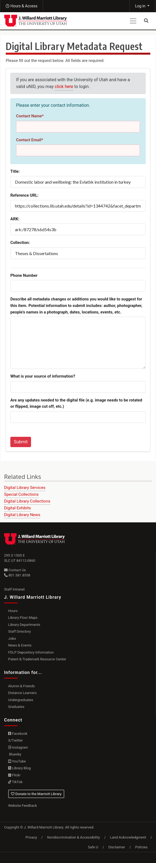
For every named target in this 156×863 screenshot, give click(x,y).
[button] (21, 6)
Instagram (18, 747)
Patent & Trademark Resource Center (37, 659)
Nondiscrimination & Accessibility (73, 837)
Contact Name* (30, 116)
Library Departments (24, 625)
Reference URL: (24, 195)
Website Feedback (22, 806)
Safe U (93, 847)
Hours (13, 611)
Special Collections (21, 494)
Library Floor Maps (23, 618)
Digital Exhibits (17, 508)
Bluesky (14, 754)
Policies (141, 847)
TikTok (15, 782)
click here (64, 86)
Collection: (20, 242)
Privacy (31, 837)
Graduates (16, 707)
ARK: (14, 218)
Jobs (12, 638)
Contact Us (15, 570)
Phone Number (24, 275)
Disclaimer (116, 847)
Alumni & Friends (21, 686)
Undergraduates (20, 700)
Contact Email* (29, 139)
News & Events (20, 645)
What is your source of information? (42, 376)
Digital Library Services (24, 487)
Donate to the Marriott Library (36, 794)
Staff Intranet (14, 589)
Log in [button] (140, 6)
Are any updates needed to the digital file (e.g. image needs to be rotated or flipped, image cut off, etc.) (76, 403)
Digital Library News (22, 514)
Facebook (17, 734)
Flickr (14, 775)
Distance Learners (22, 693)
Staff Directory (19, 631)
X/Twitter (15, 740)
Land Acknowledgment (128, 837)
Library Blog (19, 768)
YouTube (17, 761)
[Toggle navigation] (133, 21)
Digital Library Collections (27, 501)
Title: (15, 171)
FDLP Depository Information (31, 652)
